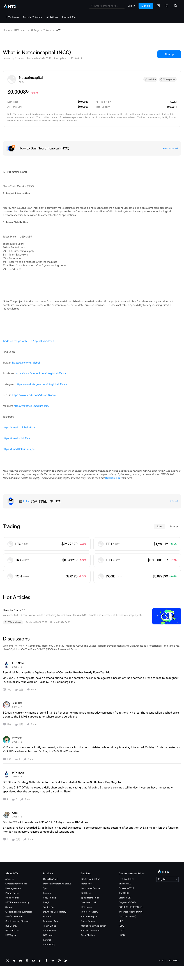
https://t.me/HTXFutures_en (18, 449)
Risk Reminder (113, 477)
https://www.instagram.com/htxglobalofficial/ (41, 384)
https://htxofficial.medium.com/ (31, 405)
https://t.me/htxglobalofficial (19, 427)
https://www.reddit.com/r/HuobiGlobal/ (34, 395)
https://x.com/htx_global (26, 362)
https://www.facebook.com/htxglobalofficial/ (40, 373)
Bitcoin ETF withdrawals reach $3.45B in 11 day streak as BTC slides (45, 822)
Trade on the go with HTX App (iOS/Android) (28, 341)
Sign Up (169, 54)
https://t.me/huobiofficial (17, 438)
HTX (26, 501)
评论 (9, 689)
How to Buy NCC (14, 610)
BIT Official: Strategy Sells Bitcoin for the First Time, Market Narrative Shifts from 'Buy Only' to (62, 782)
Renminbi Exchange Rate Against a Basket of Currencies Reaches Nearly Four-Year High (57, 672)
